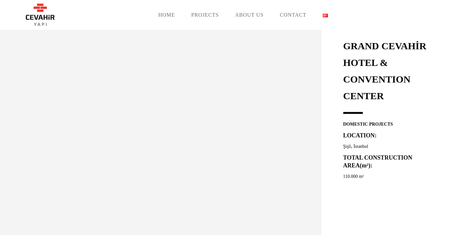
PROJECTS (205, 15)
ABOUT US (249, 15)
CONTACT (293, 15)
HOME (166, 15)
